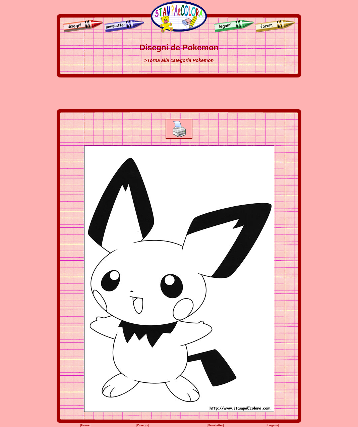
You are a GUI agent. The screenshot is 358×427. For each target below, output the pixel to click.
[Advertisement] (179, 93)
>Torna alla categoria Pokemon (179, 60)
